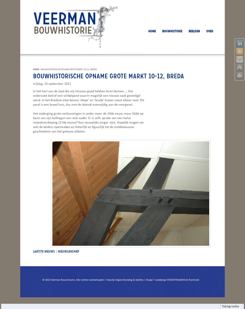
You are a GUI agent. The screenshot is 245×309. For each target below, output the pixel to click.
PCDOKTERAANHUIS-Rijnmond (183, 280)
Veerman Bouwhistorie (63, 280)
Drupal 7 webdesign (156, 280)
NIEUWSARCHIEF (68, 251)
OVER (209, 31)
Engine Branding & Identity (129, 280)
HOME (152, 31)
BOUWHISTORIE (172, 31)
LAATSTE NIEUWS (44, 251)
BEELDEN (194, 31)
